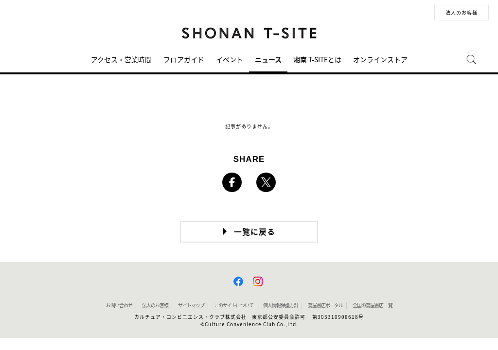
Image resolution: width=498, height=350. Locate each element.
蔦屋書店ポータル (325, 305)
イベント (229, 59)
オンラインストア (380, 59)
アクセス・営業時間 (121, 59)
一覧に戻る (254, 232)
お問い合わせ (119, 305)
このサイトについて (233, 305)
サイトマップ (191, 305)
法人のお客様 (461, 12)
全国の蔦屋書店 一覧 (372, 305)
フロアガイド (183, 59)
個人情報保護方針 (280, 305)
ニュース (268, 59)
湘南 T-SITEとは (317, 59)
